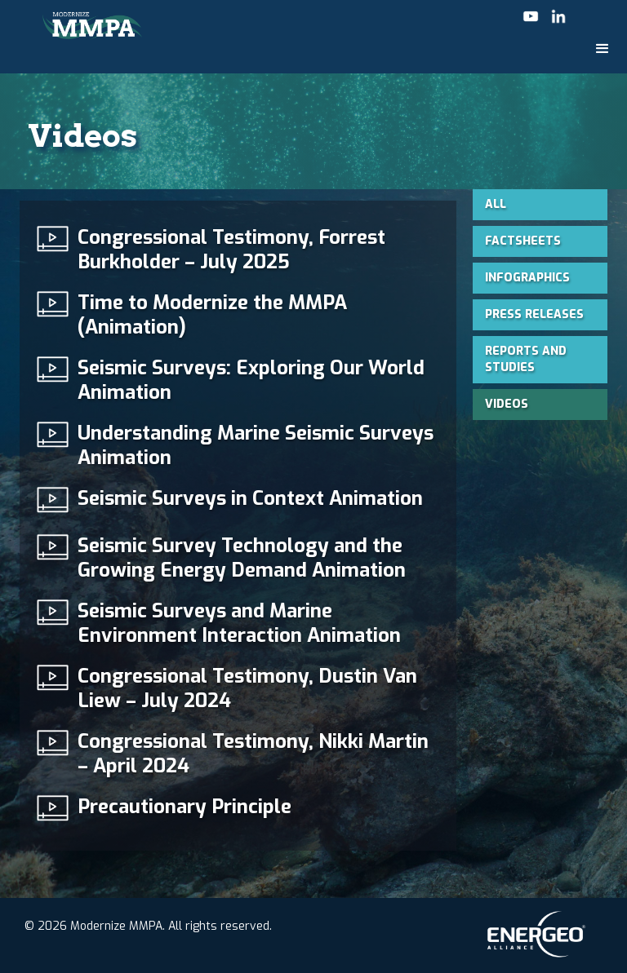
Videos (506, 404)
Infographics (527, 277)
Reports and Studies (526, 359)
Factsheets (523, 241)
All (495, 204)
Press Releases (534, 314)
